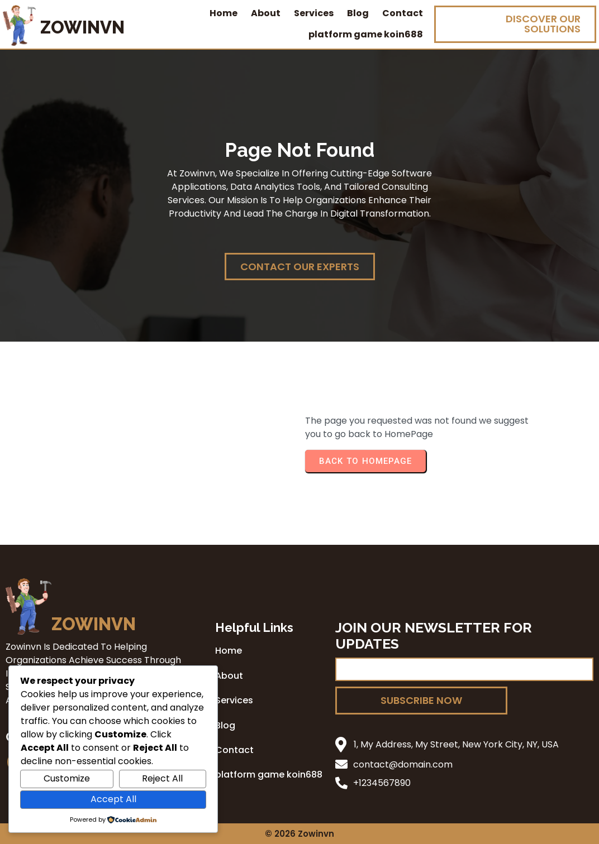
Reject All (162, 778)
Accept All (113, 799)
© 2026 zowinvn (299, 834)
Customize (67, 778)
